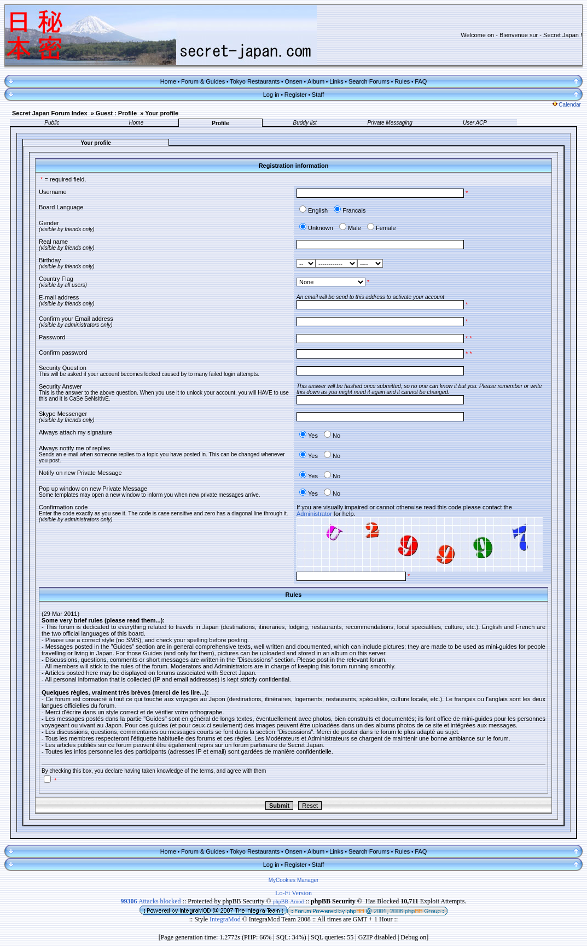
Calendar (567, 105)
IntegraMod (226, 919)
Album (315, 81)
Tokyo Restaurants (255, 81)
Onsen (293, 81)
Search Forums (369, 81)
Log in (271, 94)
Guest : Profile (116, 113)
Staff (318, 94)
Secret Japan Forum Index (50, 113)
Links (336, 81)
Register (295, 94)
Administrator (314, 513)
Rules (402, 81)
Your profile (161, 113)
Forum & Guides (203, 81)
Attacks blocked (151, 901)
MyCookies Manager (294, 880)
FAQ (421, 81)
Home (168, 81)
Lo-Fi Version (293, 893)
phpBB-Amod (288, 901)
